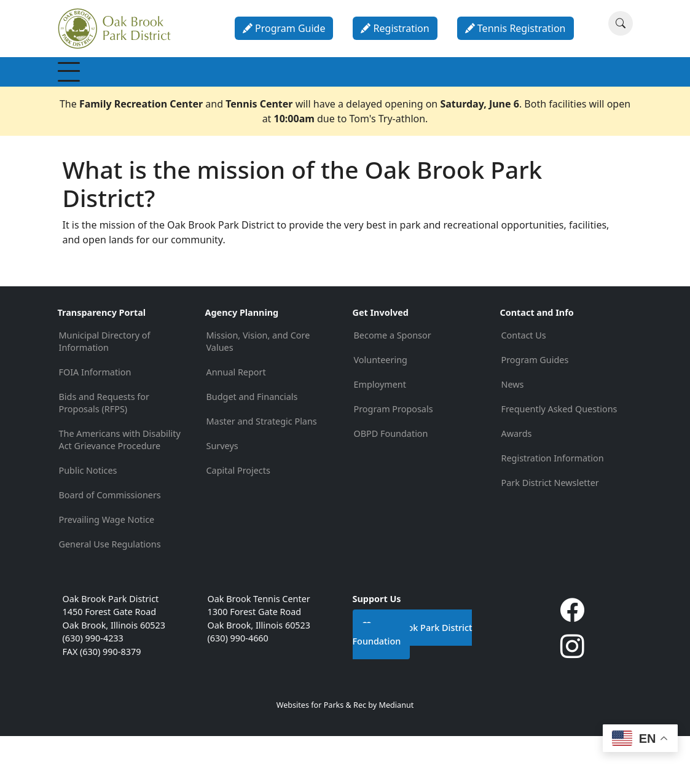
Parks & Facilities (363, 87)
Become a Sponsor (392, 367)
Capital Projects (238, 502)
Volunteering (380, 392)
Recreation (173, 88)
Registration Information (552, 490)
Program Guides (535, 392)
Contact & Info (604, 87)
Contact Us (523, 367)
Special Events (304, 87)
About (548, 88)
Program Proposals (393, 441)
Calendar (491, 88)
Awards (516, 465)
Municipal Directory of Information (105, 373)
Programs (242, 88)
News (512, 416)
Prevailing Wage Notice (107, 551)
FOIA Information (95, 404)
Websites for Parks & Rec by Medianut (345, 737)
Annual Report (236, 404)
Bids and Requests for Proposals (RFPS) (104, 435)
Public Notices (88, 502)
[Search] (620, 23)
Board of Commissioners (110, 527)
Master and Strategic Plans (261, 453)
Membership (98, 88)
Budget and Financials (252, 428)
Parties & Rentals (424, 88)
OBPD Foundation (391, 465)
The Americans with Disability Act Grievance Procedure (120, 472)
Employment (380, 416)
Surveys (222, 478)
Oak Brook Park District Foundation (412, 666)
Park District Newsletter (550, 514)
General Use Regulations (110, 576)
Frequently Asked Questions (559, 441)
